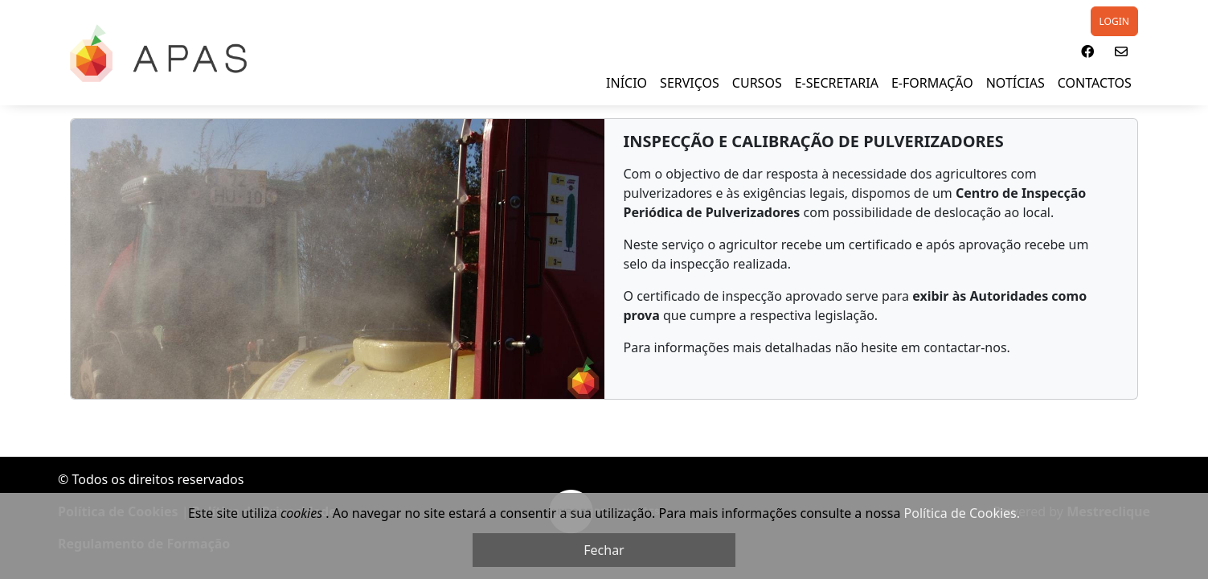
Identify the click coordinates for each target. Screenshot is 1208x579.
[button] (1087, 51)
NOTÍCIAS (1015, 83)
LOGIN (1114, 21)
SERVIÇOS (689, 83)
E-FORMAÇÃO (932, 83)
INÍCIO (626, 83)
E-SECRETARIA (836, 83)
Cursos (757, 83)
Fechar (604, 550)
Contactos (1095, 83)
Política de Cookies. (962, 513)
